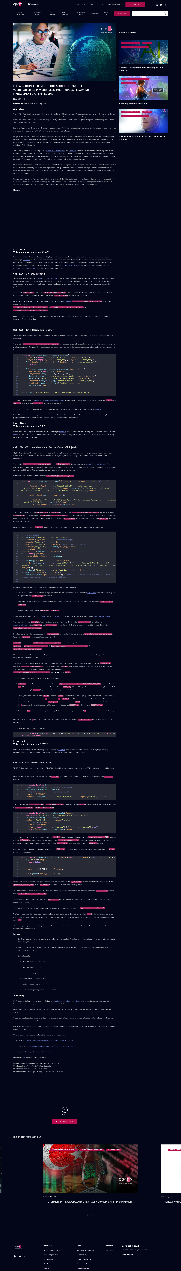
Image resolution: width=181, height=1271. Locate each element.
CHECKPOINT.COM (114, 5)
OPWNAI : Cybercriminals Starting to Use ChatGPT (141, 69)
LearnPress (50, 151)
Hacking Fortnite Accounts (133, 103)
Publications (48, 1233)
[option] (90, 1165)
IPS (24, 1045)
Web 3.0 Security (65, 14)
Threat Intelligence (84, 1247)
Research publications (52, 1242)
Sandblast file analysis (85, 1238)
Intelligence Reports (81, 14)
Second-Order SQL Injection (96, 462)
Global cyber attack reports (54, 1238)
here (43, 612)
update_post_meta (20, 620)
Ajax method (67, 301)
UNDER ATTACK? (135, 5)
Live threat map (83, 1256)
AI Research (51, 14)
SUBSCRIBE (122, 14)
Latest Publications (20, 14)
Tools (79, 1233)
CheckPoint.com (144, 1265)
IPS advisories (49, 1247)
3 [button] (93, 1202)
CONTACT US (81, 5)
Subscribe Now (127, 1242)
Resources (95, 14)
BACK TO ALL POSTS (65, 1109)
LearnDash (60, 151)
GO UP (65, 1099)
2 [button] (90, 1202)
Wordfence (98, 407)
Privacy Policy (163, 1265)
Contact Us (110, 1238)
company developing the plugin (24, 268)
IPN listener (91, 589)
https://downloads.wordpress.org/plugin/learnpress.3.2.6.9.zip (52, 1034)
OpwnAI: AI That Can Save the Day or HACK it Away (142, 138)
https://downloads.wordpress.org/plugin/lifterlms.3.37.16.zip (50, 1028)
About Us (106, 14)
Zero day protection (84, 1251)
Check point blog (50, 1251)
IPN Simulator (58, 612)
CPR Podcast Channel (37, 14)
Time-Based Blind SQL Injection (47, 278)
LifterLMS (72, 151)
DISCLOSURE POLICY (97, 5)
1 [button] (87, 1202)
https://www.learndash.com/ (39, 1039)
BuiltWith (26, 260)
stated (15, 433)
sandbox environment (102, 612)
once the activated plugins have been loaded (48, 399)
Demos (46, 1256)
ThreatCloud (81, 1242)
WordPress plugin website (72, 265)
